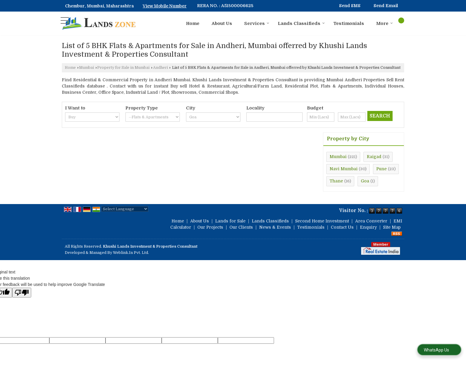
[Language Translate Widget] (124, 209)
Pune (381, 168)
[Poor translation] (21, 292)
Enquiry (368, 227)
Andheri (160, 68)
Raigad (374, 156)
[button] (165, 6)
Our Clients (241, 227)
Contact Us (342, 227)
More (384, 23)
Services (256, 23)
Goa (365, 181)
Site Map (392, 227)
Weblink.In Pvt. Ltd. (131, 253)
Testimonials (348, 23)
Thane (336, 181)
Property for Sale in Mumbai (123, 68)
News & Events (275, 227)
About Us (222, 23)
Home (192, 23)
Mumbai (86, 68)
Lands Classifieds (301, 23)
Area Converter (371, 221)
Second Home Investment (322, 221)
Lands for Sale (230, 221)
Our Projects (210, 227)
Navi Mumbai (344, 168)
